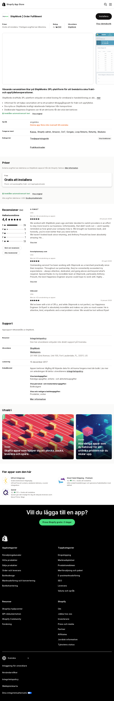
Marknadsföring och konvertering (18, 580)
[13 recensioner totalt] (25, 241)
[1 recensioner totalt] (25, 233)
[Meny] (110, 4)
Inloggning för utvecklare (14, 666)
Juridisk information (68, 639)
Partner (61, 629)
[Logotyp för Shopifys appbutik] (13, 4)
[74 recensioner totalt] (24, 225)
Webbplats (35, 352)
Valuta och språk (66, 591)
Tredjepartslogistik (39, 138)
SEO (60, 580)
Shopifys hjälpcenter (12, 609)
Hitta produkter (9, 560)
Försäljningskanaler (11, 555)
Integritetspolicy (38, 338)
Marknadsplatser (66, 560)
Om (59, 609)
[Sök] (105, 4)
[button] (29, 482)
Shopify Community (11, 619)
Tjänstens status (66, 644)
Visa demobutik (103, 24)
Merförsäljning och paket (70, 570)
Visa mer (33, 242)
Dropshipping (64, 555)
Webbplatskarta (10, 686)
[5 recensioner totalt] (25, 229)
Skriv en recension (12, 248)
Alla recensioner (11, 253)
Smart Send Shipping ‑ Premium (80, 478)
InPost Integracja (18, 478)
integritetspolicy (75, 371)
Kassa (33, 132)
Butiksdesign (8, 575)
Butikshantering (10, 586)
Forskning (7, 624)
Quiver (13, 490)
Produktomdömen (66, 565)
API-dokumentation (11, 614)
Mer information (71, 168)
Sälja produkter (9, 565)
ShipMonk (72, 27)
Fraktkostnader (37, 147)
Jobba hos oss (65, 614)
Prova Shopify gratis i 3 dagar (57, 522)
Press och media (66, 624)
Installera (103, 16)
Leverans (62, 586)
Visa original (37, 114)
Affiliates (62, 634)
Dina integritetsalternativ (14, 693)
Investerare (63, 619)
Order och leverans (11, 570)
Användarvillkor (10, 672)
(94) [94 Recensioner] (59, 27)
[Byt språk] (18, 658)
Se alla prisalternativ (34, 198)
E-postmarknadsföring (69, 575)
